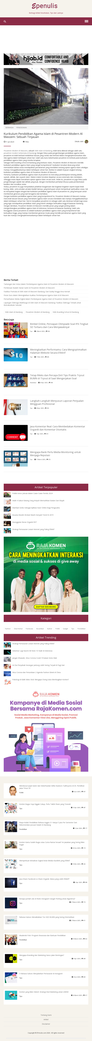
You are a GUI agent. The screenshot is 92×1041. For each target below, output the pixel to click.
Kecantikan (40, 629)
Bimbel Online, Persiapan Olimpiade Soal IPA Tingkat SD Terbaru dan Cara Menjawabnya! (59, 325)
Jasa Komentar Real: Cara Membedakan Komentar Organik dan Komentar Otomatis (57, 428)
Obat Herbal (18, 629)
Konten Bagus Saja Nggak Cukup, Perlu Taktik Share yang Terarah (45, 804)
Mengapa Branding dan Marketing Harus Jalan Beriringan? (41, 955)
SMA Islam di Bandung (43, 151)
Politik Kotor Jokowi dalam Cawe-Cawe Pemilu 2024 (32, 493)
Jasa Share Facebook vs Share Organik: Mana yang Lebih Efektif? (44, 879)
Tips (31, 331)
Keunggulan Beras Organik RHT (24, 522)
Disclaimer (46, 1024)
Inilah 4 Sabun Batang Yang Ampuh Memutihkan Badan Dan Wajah (38, 500)
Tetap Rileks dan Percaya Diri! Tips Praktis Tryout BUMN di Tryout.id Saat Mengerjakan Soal (57, 377)
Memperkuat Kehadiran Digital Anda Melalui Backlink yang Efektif (44, 860)
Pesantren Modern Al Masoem (16, 151)
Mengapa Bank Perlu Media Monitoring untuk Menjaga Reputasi (55, 453)
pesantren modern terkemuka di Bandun (19, 153)
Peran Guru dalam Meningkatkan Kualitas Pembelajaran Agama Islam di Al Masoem (36, 295)
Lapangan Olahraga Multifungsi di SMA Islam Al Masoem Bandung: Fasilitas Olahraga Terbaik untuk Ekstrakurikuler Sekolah (42, 304)
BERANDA (10, 127)
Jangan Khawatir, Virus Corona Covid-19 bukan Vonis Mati (34, 658)
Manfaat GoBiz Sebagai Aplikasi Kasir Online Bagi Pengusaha (36, 508)
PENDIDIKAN (21, 127)
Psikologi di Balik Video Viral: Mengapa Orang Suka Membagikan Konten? (40, 679)
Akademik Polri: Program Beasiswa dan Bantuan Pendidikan (42, 935)
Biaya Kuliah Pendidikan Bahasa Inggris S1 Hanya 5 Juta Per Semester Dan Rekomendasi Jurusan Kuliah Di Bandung (48, 823)
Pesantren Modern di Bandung (37, 312)
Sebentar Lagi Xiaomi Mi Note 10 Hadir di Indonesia (32, 651)
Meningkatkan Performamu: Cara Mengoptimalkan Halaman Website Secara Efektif (58, 351)
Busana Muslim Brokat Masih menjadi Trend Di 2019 (32, 515)
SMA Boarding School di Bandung (66, 312)
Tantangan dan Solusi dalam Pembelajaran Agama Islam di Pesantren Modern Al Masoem (39, 284)
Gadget (65, 629)
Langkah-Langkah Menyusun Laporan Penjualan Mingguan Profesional (57, 402)
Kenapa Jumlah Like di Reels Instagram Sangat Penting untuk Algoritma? (47, 899)
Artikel (46, 1019)
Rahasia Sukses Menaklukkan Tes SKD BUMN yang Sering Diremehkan (46, 917)
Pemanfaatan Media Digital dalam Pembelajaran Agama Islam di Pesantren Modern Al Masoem (41, 299)
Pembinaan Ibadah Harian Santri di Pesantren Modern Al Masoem (29, 288)
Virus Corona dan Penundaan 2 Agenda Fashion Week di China (36, 672)
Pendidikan (33, 382)
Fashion (8, 629)
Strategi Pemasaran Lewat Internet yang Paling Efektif (33, 529)
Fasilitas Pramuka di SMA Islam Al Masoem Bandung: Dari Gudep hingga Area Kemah (37, 291)
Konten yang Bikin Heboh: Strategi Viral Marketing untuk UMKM (43, 992)
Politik (57, 629)
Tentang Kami (46, 1015)
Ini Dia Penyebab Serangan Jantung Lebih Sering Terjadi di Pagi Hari (38, 665)
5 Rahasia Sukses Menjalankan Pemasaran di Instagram (41, 973)
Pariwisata (29, 629)
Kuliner (49, 629)
